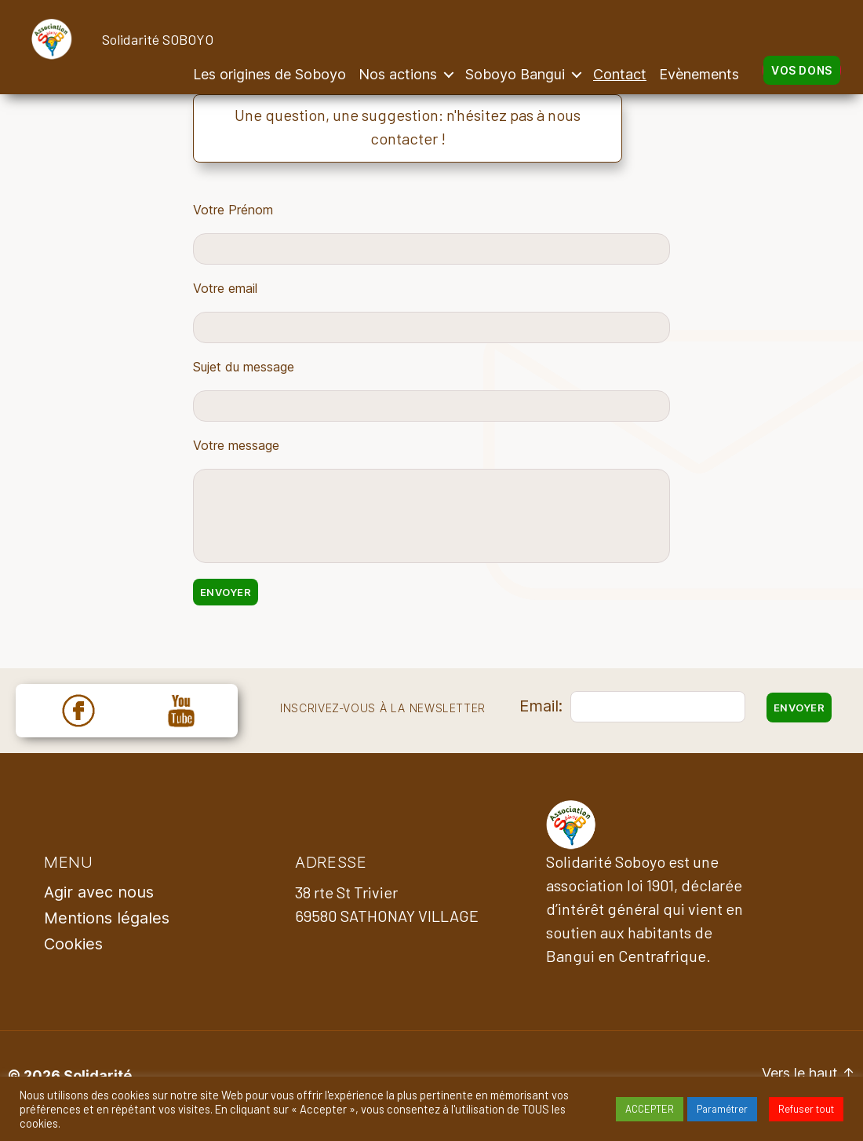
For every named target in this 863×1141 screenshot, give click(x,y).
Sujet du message (243, 367)
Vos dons (801, 70)
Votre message (236, 445)
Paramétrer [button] (722, 1109)
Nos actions (398, 74)
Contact (619, 74)
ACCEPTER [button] (649, 1109)
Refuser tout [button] (806, 1109)
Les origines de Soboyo (269, 74)
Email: (541, 706)
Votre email (225, 288)
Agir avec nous (99, 892)
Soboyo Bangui (515, 74)
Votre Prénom (233, 210)
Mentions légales (106, 918)
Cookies (73, 943)
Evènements (699, 74)
